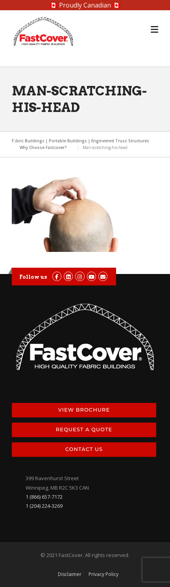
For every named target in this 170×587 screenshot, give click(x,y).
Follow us (33, 277)
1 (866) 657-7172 (44, 496)
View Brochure (84, 409)
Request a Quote (84, 429)
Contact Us (84, 449)
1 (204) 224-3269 (44, 505)
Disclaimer (69, 574)
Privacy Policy (103, 574)
